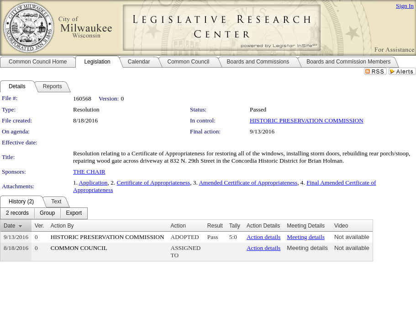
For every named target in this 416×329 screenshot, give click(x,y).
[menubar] (44, 213)
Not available (351, 236)
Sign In (405, 5)
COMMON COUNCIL (79, 247)
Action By (62, 226)
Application (93, 182)
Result (215, 226)
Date (9, 226)
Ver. (39, 226)
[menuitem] (17, 213)
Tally (234, 226)
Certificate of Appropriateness (153, 182)
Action (178, 226)
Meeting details (306, 236)
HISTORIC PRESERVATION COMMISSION (306, 120)
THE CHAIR (89, 171)
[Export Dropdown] (73, 213)
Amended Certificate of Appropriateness (248, 182)
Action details (263, 236)
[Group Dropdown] (47, 213)
